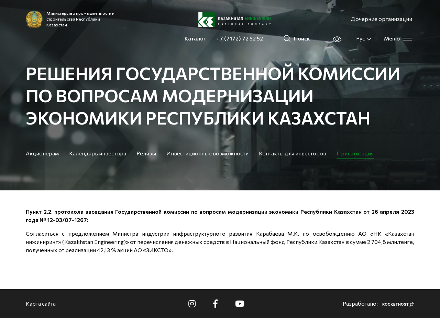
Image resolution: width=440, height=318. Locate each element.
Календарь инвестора (97, 153)
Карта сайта (41, 303)
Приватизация (355, 153)
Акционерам (42, 153)
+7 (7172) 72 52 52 (239, 38)
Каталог (195, 38)
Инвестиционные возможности (207, 153)
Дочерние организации (381, 18)
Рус (364, 38)
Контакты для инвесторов (292, 153)
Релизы (146, 153)
